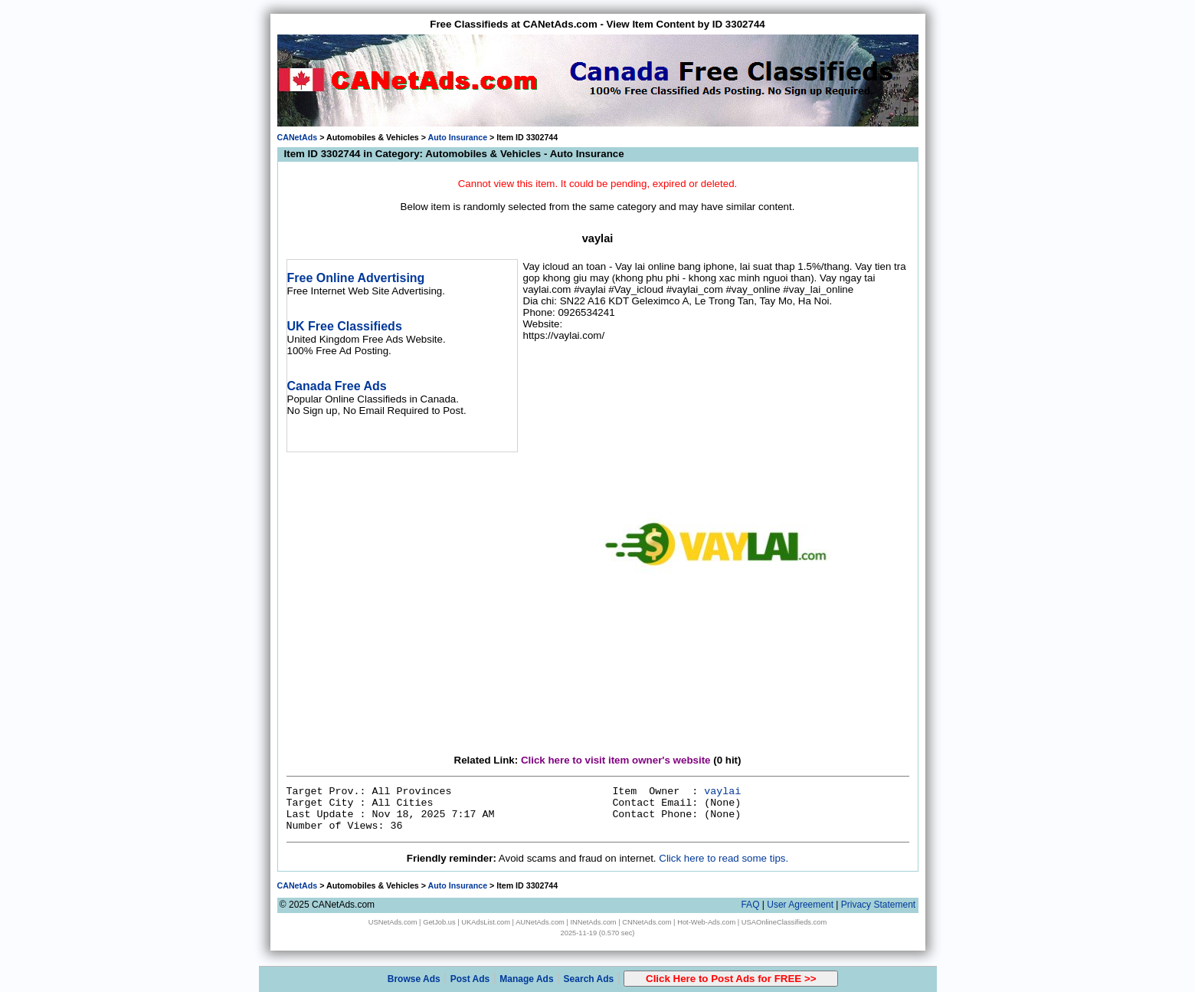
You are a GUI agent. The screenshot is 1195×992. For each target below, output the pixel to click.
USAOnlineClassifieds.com (784, 922)
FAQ (750, 904)
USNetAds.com (392, 922)
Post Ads (470, 979)
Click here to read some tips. (723, 858)
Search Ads (589, 979)
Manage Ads (526, 979)
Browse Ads (414, 979)
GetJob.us (439, 922)
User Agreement (800, 904)
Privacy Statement (878, 904)
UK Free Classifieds (344, 326)
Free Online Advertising (356, 277)
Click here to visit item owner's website (616, 760)
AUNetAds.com (540, 922)
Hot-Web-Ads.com (706, 922)
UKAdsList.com (485, 922)
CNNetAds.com (646, 922)
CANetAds (297, 137)
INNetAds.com (594, 922)
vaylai (722, 791)
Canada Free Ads (337, 386)
